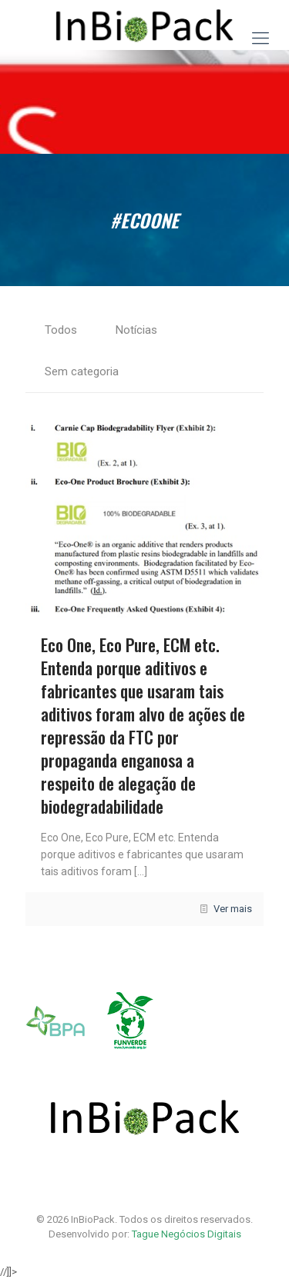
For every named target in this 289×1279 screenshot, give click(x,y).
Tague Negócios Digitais (186, 1234)
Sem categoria (82, 371)
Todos (61, 330)
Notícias (136, 330)
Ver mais (232, 908)
